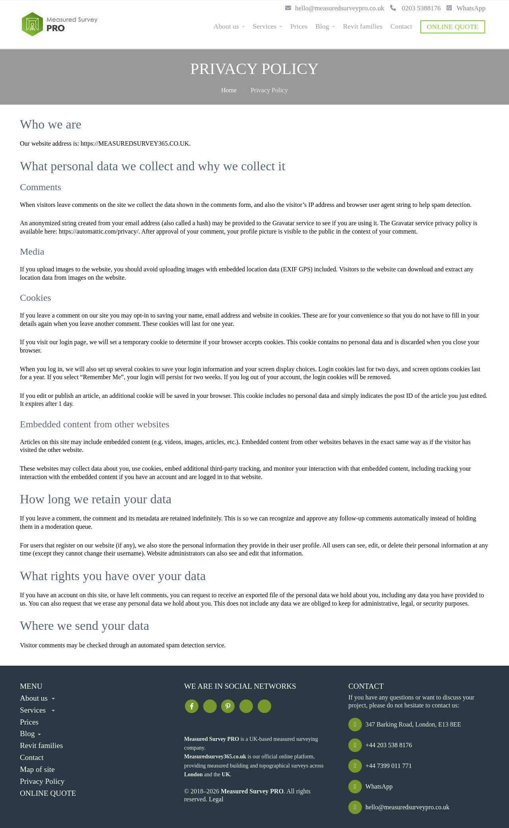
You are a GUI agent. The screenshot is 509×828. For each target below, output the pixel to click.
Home (229, 90)
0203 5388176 (415, 8)
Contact (401, 26)
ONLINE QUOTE (452, 27)
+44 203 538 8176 (380, 745)
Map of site (37, 769)
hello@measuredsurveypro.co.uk (334, 8)
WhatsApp (466, 8)
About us (226, 26)
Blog (322, 26)
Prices (298, 26)
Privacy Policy (42, 781)
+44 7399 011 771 (380, 765)
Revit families (363, 26)
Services (265, 26)
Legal (216, 799)
